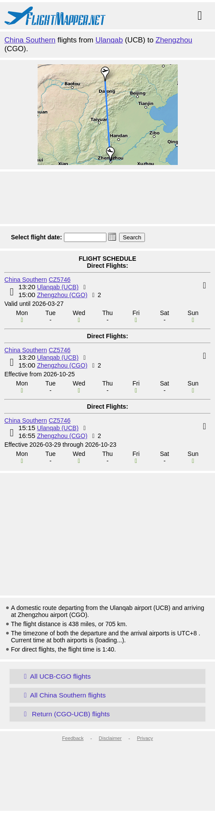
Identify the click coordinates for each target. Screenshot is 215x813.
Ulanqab (109, 40)
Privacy (145, 738)
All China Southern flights (63, 695)
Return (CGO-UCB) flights (65, 714)
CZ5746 (59, 279)
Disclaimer (110, 738)
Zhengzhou (173, 40)
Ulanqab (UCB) (57, 287)
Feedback (73, 738)
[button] (112, 237)
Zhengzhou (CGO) (62, 294)
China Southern (30, 40)
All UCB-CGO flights (56, 676)
